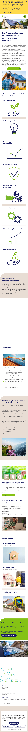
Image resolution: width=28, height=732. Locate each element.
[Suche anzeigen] (22, 17)
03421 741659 (8, 513)
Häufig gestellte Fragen (8, 495)
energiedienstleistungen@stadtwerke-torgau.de (15, 514)
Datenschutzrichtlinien (16, 729)
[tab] (8, 351)
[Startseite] (5, 16)
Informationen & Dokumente (8, 635)
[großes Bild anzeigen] (14, 80)
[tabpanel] (14, 371)
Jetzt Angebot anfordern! (14, 68)
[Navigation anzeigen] (24, 16)
